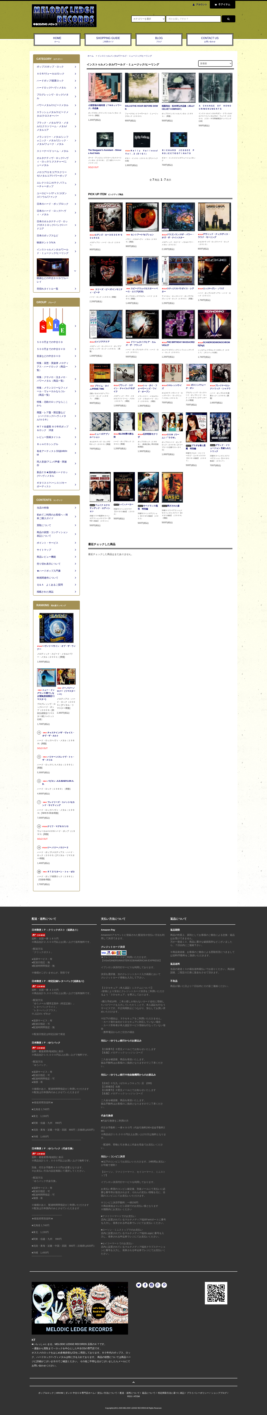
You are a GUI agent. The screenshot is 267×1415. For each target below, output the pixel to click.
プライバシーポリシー (198, 1393)
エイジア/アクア (99, 341)
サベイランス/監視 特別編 (148, 507)
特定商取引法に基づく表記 (171, 1393)
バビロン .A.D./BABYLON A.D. (58, 782)
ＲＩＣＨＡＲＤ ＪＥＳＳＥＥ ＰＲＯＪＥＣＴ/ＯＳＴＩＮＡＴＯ (178, 152)
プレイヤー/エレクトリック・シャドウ (220, 387)
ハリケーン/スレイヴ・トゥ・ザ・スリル (58, 758)
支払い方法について (107, 1393)
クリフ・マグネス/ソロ (55, 826)
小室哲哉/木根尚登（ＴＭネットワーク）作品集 (104, 107)
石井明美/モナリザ (148, 435)
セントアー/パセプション (140, 234)
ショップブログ (219, 1393)
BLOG (159, 40)
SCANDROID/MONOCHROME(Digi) (214, 344)
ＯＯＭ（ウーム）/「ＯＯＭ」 (170, 436)
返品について (148, 1393)
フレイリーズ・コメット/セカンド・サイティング (58, 803)
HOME (57, 40)
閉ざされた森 (170, 506)
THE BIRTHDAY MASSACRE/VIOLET (178, 343)
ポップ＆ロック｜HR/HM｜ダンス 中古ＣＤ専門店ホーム (66, 1393)
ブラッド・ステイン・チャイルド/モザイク (124, 388)
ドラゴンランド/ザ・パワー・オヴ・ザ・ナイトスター (178, 236)
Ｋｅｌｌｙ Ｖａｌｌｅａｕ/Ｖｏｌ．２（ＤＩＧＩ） (141, 152)
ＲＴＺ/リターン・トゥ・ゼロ (58, 872)
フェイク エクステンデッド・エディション (100, 508)
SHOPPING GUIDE (108, 40)
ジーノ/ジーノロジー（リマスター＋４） (66, 691)
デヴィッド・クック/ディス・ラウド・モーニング (214, 235)
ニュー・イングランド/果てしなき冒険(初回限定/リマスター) (46, 694)
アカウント (201, 4)
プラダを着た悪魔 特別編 (196, 447)
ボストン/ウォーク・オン (196, 386)
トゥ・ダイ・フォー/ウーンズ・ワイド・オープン (147, 388)
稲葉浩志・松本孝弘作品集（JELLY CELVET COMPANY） (178, 107)
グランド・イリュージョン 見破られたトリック (220, 448)
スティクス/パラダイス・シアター (178, 290)
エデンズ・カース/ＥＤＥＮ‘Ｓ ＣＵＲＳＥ (106, 236)
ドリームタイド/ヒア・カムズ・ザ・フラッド (141, 343)
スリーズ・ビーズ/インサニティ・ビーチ (106, 291)
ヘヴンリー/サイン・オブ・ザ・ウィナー (56, 647)
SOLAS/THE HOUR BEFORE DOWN (141, 107)
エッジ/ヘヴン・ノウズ (211, 288)
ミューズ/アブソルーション (99, 435)
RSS (129, 1396)
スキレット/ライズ (172, 387)
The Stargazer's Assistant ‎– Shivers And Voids (105, 151)
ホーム (91, 56)
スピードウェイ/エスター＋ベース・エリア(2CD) (142, 290)
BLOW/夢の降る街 (124, 435)
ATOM (137, 1396)
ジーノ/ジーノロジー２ (55, 847)
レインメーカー (123, 504)
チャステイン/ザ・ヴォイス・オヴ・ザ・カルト (58, 734)
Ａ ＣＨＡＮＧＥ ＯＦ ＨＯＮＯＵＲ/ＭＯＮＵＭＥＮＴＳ (215, 107)
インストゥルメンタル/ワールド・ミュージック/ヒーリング (125, 56)
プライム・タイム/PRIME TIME (99, 387)
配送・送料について (130, 1393)
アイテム (221, 4)
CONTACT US (210, 40)
